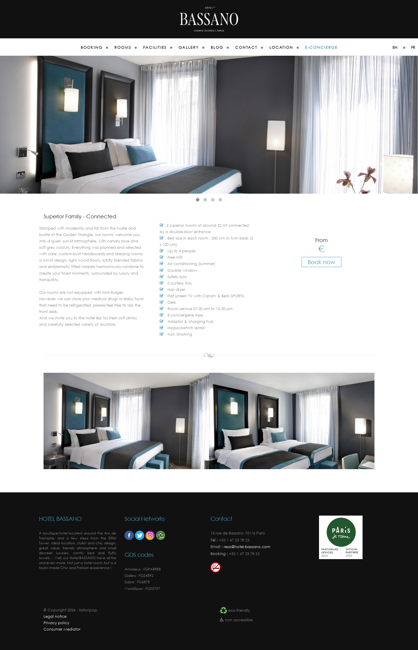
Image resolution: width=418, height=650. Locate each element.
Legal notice (55, 616)
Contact (246, 47)
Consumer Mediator (62, 629)
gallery (189, 47)
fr (413, 47)
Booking (91, 47)
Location (281, 47)
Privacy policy (56, 622)
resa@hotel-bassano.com (246, 546)
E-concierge (321, 47)
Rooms (122, 47)
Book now (321, 262)
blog (217, 47)
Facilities (155, 47)
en (394, 47)
